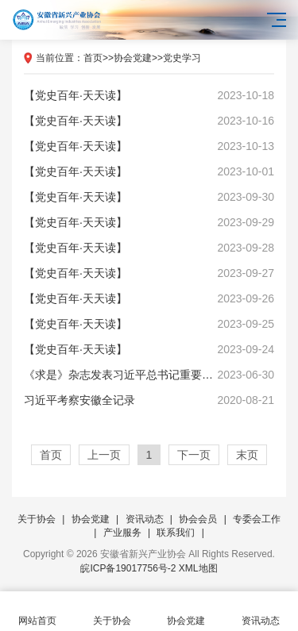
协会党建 (133, 57)
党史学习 (182, 57)
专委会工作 (257, 519)
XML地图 (198, 568)
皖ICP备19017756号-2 (128, 568)
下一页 (194, 454)
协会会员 (198, 519)
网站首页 (37, 611)
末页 (247, 454)
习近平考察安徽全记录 (149, 400)
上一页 (104, 454)
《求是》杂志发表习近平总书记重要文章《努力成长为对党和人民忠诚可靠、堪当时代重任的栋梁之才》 (149, 374)
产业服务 (122, 532)
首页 (93, 57)
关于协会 (36, 519)
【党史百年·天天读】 (149, 95)
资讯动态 (145, 519)
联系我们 (176, 532)
